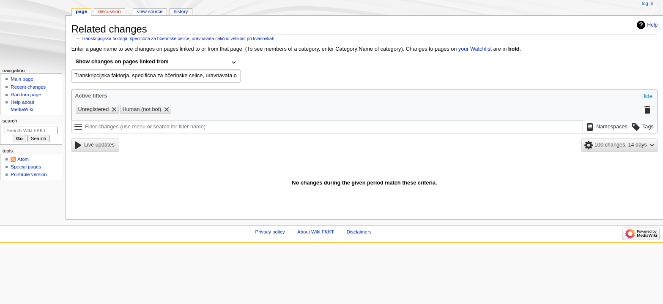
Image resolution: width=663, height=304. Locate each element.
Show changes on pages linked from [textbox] (122, 62)
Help (652, 25)
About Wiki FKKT (315, 231)
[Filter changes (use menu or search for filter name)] (327, 126)
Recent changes (28, 87)
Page (81, 11)
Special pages (26, 166)
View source (149, 11)
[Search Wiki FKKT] (31, 130)
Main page (22, 78)
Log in (647, 3)
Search (10, 120)
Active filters (91, 96)
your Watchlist (475, 49)
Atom (23, 159)
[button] (647, 96)
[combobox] (156, 62)
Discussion (109, 11)
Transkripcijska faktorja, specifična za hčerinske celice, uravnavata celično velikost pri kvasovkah (178, 38)
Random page (26, 94)
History (181, 11)
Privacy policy (270, 231)
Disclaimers (359, 231)
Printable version (29, 174)
